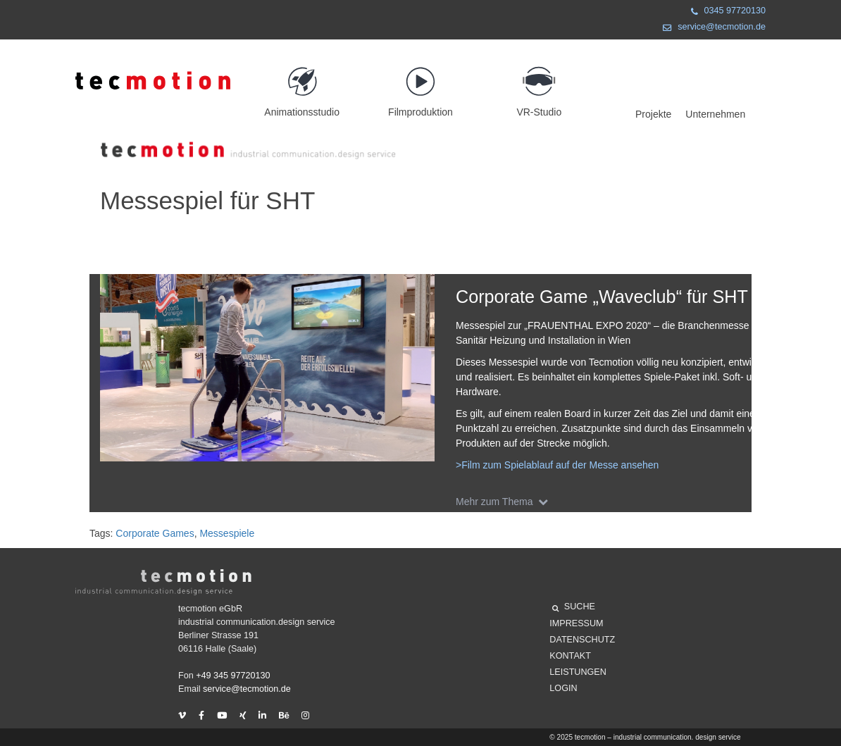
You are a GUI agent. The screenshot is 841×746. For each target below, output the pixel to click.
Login (563, 688)
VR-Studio (538, 86)
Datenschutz (582, 640)
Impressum (576, 623)
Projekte (653, 114)
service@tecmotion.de (711, 28)
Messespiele (226, 533)
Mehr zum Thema (505, 501)
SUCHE (573, 609)
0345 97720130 (725, 12)
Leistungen (577, 672)
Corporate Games (155, 533)
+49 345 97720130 (233, 675)
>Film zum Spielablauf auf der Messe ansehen (557, 465)
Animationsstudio (302, 86)
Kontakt (570, 656)
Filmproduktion (420, 86)
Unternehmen (715, 114)
